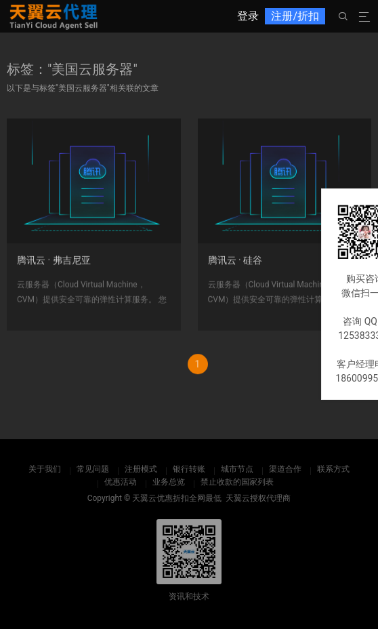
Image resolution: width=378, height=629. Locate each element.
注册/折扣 (295, 15)
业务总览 (168, 482)
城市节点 (237, 469)
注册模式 (141, 469)
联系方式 (333, 469)
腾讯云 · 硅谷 (235, 265)
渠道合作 (285, 469)
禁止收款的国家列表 (237, 482)
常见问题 (93, 469)
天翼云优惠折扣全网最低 (177, 498)
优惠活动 (120, 482)
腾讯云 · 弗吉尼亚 (54, 265)
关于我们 (44, 469)
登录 (248, 15)
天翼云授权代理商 (258, 498)
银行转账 (189, 469)
